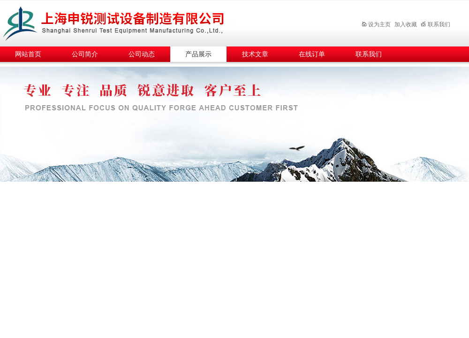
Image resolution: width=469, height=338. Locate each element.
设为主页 (376, 24)
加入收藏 (405, 24)
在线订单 (312, 54)
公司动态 (142, 54)
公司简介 (85, 54)
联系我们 (435, 24)
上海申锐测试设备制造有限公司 (124, 22)
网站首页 (28, 54)
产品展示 (198, 54)
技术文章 (255, 54)
